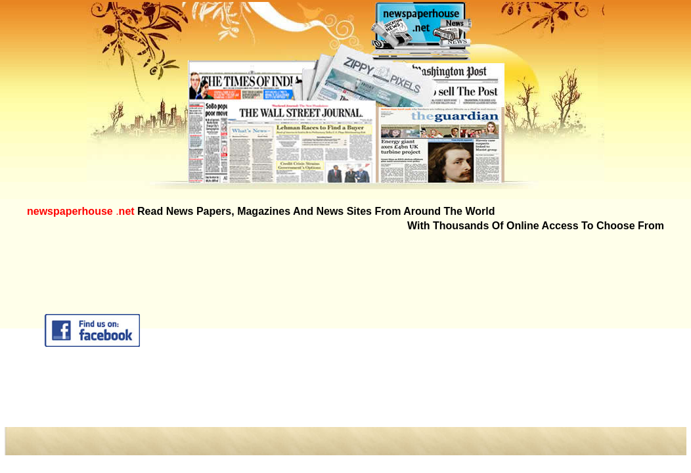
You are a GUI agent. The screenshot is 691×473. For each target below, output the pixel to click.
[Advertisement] (460, 330)
